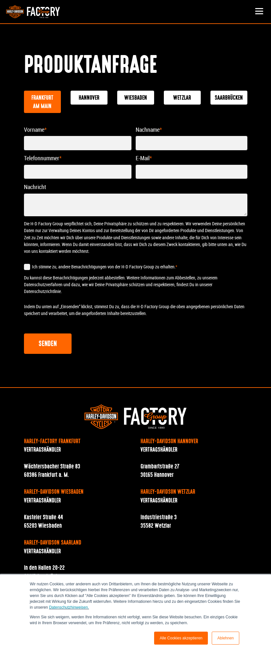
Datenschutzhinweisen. (69, 607)
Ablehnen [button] (225, 638)
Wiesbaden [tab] (135, 98)
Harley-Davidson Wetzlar (168, 492)
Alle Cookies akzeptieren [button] (181, 638)
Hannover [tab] (89, 98)
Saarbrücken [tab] (229, 98)
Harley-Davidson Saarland (52, 543)
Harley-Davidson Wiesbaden (54, 492)
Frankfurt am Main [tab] (42, 102)
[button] (259, 11)
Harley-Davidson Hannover (169, 441)
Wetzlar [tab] (182, 98)
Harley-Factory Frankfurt (52, 441)
